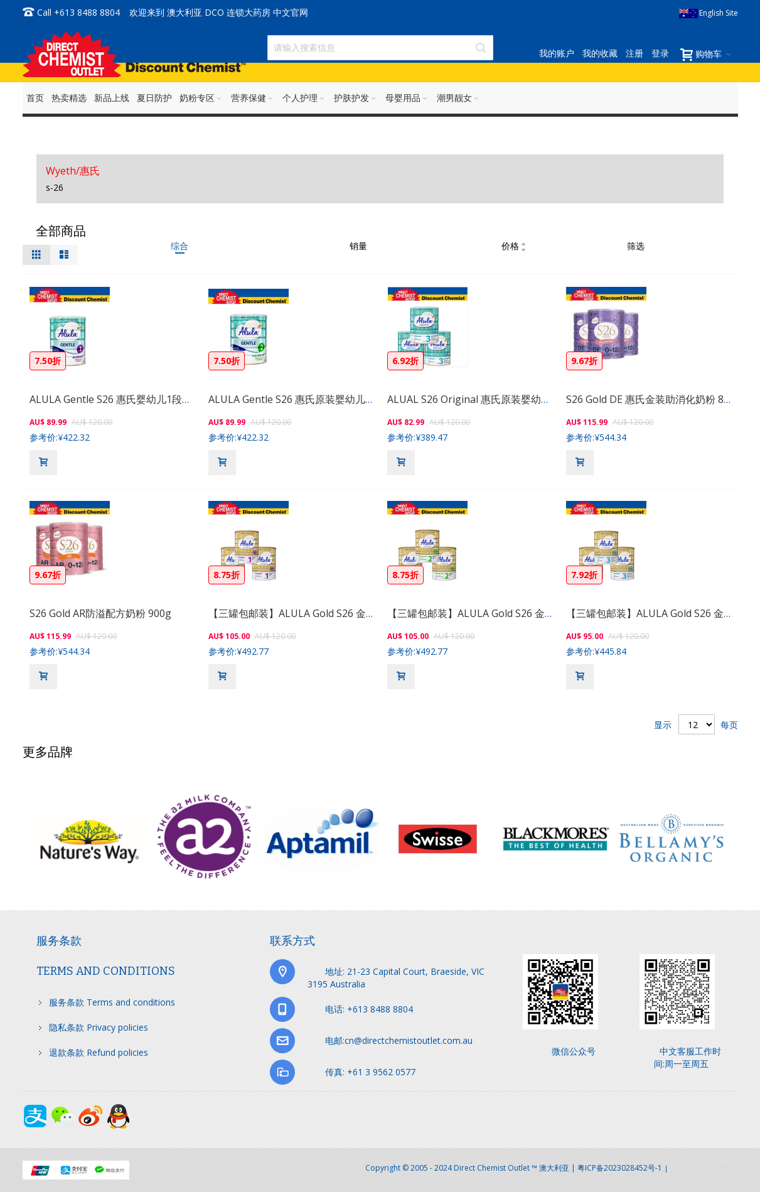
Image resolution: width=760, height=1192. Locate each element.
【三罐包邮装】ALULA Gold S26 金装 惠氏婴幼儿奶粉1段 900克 (351, 613)
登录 (660, 53)
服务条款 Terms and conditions (112, 1002)
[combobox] (380, 47)
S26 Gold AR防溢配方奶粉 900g (100, 613)
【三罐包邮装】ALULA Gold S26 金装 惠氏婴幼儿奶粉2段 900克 (530, 613)
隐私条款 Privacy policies (98, 1027)
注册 (634, 53)
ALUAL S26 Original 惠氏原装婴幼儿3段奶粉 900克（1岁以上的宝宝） (544, 399)
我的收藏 (600, 53)
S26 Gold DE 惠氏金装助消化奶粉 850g (653, 399)
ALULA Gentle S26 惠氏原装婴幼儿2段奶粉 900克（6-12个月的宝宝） (365, 399)
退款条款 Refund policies (98, 1052)
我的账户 (556, 53)
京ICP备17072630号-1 (704, 1168)
